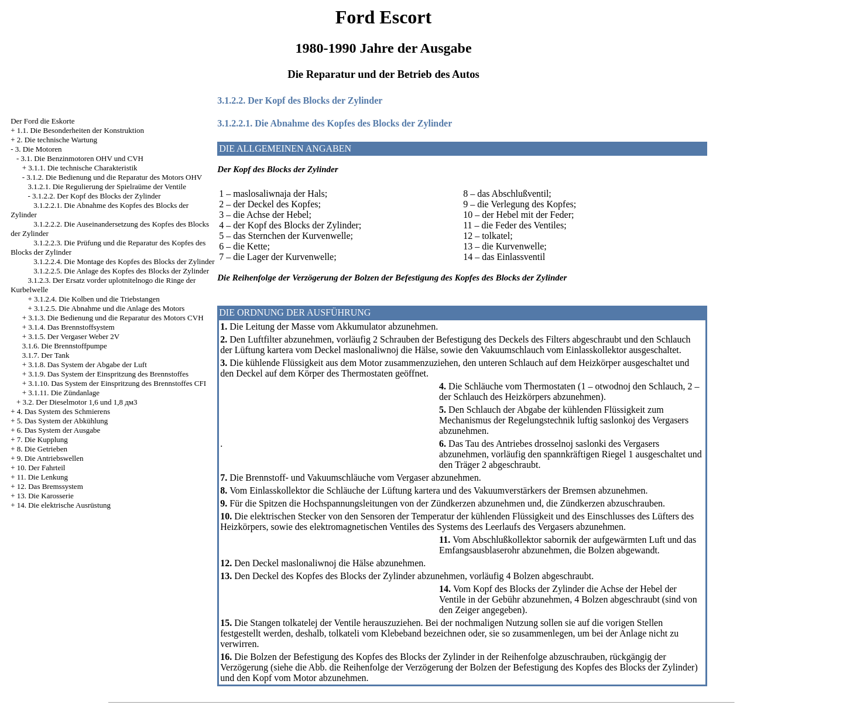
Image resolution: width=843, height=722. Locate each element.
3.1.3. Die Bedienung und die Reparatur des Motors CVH (115, 317)
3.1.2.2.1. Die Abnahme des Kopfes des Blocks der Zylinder (334, 123)
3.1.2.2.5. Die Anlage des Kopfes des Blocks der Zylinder (121, 270)
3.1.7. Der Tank (46, 355)
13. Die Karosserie (45, 495)
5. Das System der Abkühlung (62, 420)
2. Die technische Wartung (57, 139)
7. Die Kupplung (42, 439)
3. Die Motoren (38, 149)
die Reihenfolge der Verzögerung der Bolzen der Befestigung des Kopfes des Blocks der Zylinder (511, 667)
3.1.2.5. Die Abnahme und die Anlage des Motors (109, 308)
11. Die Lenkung (42, 477)
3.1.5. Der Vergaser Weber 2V (73, 336)
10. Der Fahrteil (41, 467)
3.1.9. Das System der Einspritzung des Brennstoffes (108, 373)
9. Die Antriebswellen (50, 458)
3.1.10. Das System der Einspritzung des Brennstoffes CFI (117, 383)
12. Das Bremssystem (50, 486)
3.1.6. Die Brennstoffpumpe (64, 345)
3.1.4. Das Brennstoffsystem (71, 327)
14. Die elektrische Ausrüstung (64, 505)
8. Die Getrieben (42, 448)
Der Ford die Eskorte (42, 121)
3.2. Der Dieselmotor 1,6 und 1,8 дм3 (79, 402)
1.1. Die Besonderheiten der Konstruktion (80, 130)
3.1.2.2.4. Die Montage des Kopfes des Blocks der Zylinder (123, 261)
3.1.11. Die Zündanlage (64, 392)
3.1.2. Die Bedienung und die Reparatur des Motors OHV (114, 177)
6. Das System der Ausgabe (59, 430)
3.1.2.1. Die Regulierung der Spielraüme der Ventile (107, 186)
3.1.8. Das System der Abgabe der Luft (87, 364)
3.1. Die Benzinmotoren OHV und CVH (81, 158)
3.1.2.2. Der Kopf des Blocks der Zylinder (96, 195)
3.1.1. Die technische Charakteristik (82, 167)
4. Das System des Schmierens (63, 411)
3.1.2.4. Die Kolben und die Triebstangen (97, 299)
